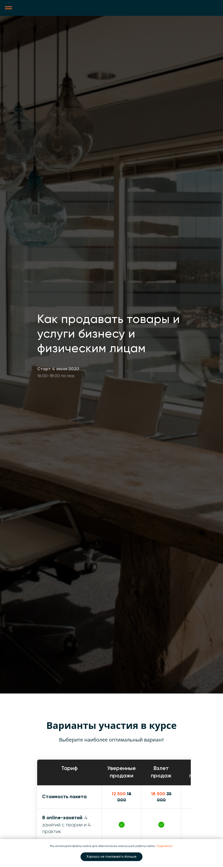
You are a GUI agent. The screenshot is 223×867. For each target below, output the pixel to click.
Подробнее (164, 846)
